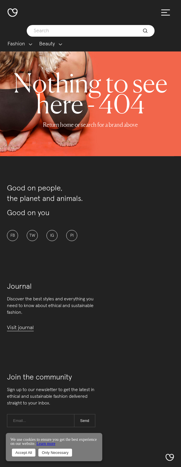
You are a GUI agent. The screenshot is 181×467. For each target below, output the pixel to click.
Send (84, 420)
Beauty (47, 44)
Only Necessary (55, 452)
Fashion (16, 44)
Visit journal (20, 327)
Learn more (45, 443)
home (67, 124)
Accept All (23, 452)
